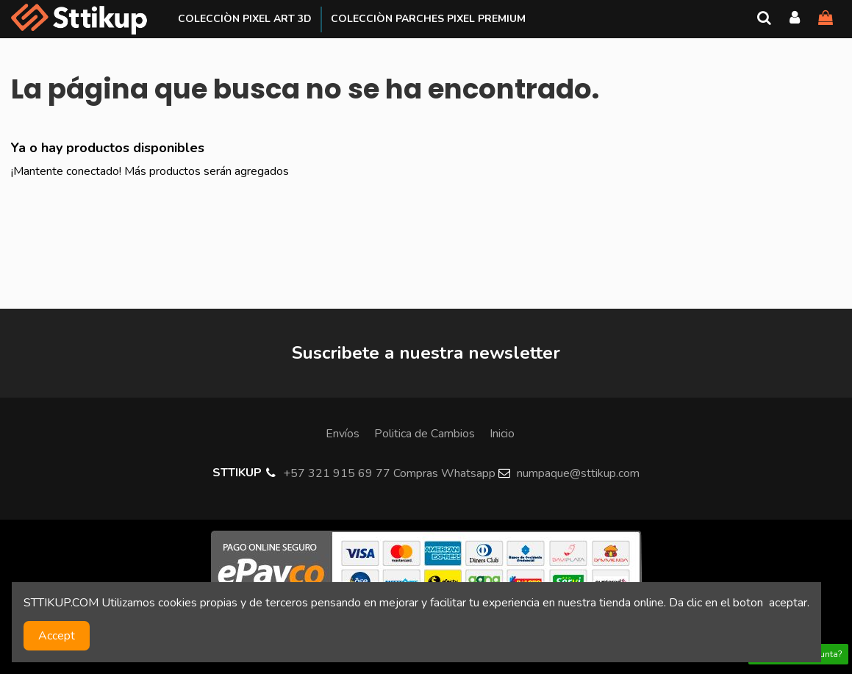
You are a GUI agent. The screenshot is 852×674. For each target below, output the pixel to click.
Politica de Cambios (424, 434)
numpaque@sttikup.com (578, 473)
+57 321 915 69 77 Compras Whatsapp (389, 473)
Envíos (342, 434)
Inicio (502, 434)
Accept (56, 636)
